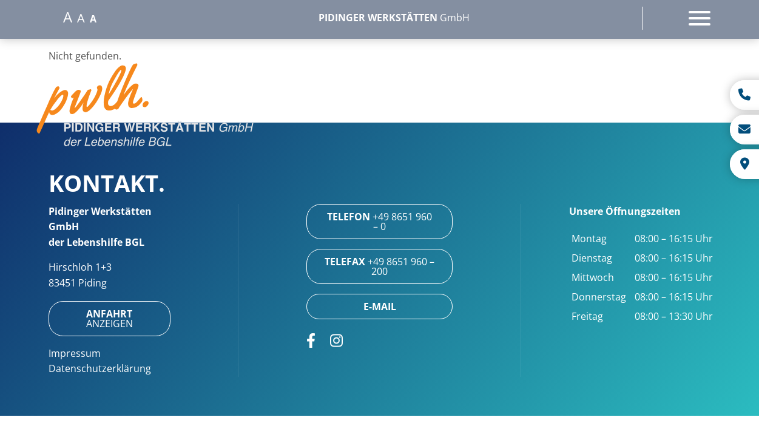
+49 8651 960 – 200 (379, 266)
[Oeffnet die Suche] (615, 18)
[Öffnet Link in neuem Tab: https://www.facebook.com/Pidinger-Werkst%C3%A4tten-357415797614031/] (311, 340)
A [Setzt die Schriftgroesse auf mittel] (81, 18)
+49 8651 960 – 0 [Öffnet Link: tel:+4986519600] (379, 221)
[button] (145, 106)
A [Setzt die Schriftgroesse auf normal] (93, 19)
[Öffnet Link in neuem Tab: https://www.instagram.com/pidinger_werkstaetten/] (336, 340)
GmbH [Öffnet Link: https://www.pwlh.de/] (394, 17)
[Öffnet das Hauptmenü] (699, 18)
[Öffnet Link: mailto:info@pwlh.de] (379, 306)
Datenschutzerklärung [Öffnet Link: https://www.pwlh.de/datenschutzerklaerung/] (100, 368)
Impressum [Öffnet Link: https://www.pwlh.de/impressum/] (75, 353)
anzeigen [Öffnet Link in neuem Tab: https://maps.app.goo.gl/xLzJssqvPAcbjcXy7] (109, 318)
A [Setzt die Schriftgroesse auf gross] (67, 17)
